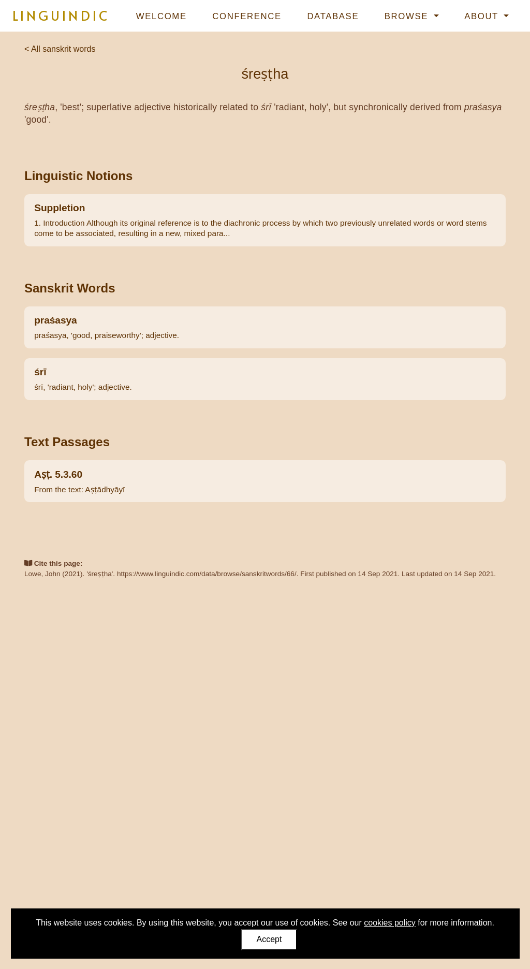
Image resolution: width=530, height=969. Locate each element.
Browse (408, 16)
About (483, 16)
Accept (269, 939)
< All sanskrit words (59, 49)
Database (333, 16)
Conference (246, 16)
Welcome (161, 16)
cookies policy (390, 922)
